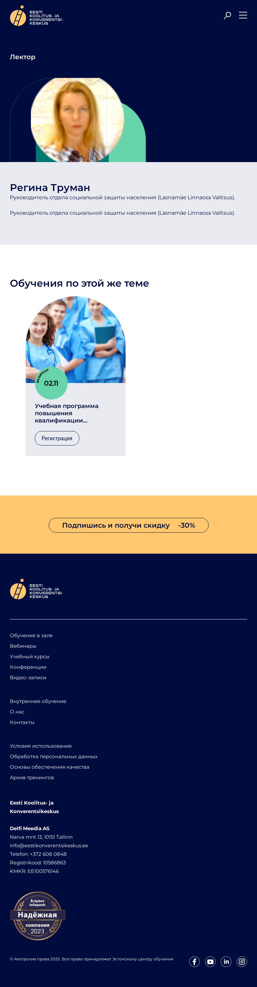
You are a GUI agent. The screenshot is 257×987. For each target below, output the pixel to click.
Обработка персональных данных (54, 756)
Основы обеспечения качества (49, 767)
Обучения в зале (31, 635)
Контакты (22, 722)
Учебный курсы (30, 656)
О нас (17, 712)
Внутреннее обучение (38, 701)
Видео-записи (28, 677)
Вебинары (23, 646)
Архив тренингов (32, 777)
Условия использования (41, 746)
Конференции (28, 667)
